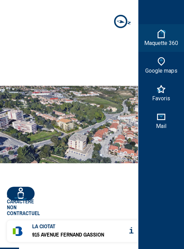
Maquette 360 (161, 37)
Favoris (161, 93)
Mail (161, 120)
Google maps (161, 65)
